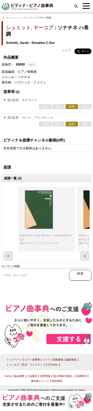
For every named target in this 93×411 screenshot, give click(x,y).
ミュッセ (11, 364)
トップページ (14, 359)
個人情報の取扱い (63, 376)
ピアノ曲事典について (37, 359)
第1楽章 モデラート (22, 100)
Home (8, 376)
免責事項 (81, 376)
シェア (66, 50)
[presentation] (8, 256)
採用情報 (45, 376)
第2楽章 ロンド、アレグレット (30, 117)
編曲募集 (71, 359)
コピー (31, 64)
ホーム (5, 17)
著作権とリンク (40, 381)
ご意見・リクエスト (31, 364)
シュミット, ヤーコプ (21, 17)
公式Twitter (51, 364)
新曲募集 (58, 359)
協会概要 (19, 376)
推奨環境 (57, 381)
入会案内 (32, 376)
